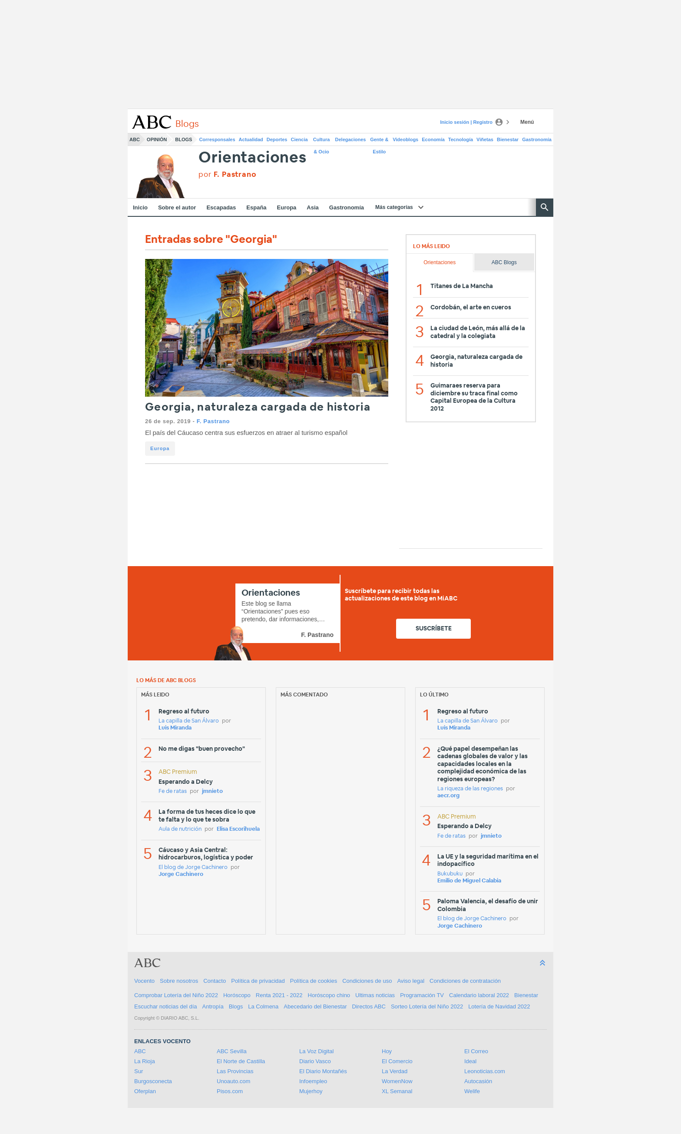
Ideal (470, 1061)
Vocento (144, 981)
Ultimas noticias (375, 995)
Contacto (214, 981)
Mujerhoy (310, 1091)
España (256, 207)
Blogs (183, 139)
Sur (138, 1071)
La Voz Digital (316, 1051)
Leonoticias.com (484, 1071)
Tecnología (460, 139)
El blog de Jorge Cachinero (193, 867)
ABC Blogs (504, 262)
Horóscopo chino (329, 995)
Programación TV (422, 995)
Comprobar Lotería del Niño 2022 (176, 995)
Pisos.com (230, 1091)
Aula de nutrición (180, 829)
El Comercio (397, 1061)
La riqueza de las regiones (470, 789)
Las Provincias (235, 1071)
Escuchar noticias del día (165, 1006)
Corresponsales (217, 139)
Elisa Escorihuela (238, 829)
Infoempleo (313, 1081)
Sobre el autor (177, 207)
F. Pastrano (213, 421)
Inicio (140, 207)
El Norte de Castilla (241, 1061)
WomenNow (397, 1081)
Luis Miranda (175, 728)
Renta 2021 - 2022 (279, 995)
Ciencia (299, 139)
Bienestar (508, 139)
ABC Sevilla (232, 1051)
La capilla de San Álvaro (189, 721)
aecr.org (448, 796)
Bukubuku (450, 874)
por (227, 174)
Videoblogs (405, 139)
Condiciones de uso (367, 981)
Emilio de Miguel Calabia (469, 881)
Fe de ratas (173, 791)
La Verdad (394, 1071)
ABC (134, 139)
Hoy (387, 1051)
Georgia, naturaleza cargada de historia (257, 407)
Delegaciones (350, 139)
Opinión (157, 139)
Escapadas (221, 207)
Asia (312, 207)
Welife (472, 1091)
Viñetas (484, 139)
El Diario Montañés (323, 1071)
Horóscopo (237, 995)
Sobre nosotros (179, 981)
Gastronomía (537, 139)
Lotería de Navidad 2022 (499, 1006)
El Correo (476, 1051)
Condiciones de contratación (465, 981)
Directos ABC (369, 1006)
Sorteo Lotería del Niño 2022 (427, 1006)
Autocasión (478, 1081)
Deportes (277, 139)
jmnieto (212, 791)
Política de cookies (313, 981)
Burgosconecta (153, 1081)
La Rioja (144, 1061)
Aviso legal (410, 981)
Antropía (213, 1006)
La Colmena (263, 1006)
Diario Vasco (315, 1061)
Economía (433, 139)
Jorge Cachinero (181, 874)
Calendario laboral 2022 (479, 995)
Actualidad (251, 139)
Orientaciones (252, 158)
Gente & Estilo (379, 141)
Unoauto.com (233, 1081)
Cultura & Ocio (321, 141)
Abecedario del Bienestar (315, 1006)
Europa (287, 207)
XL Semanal (397, 1091)
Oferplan (145, 1091)
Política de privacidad (258, 981)
